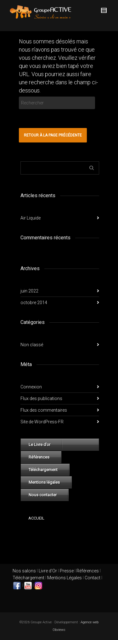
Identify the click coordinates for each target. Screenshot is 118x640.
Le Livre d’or (39, 444)
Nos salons (24, 570)
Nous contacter (43, 495)
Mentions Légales (64, 577)
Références (39, 457)
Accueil (36, 518)
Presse (67, 570)
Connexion (31, 386)
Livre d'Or (47, 570)
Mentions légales (44, 482)
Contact (92, 577)
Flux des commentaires (43, 410)
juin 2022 (29, 290)
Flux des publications (41, 398)
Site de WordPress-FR (42, 421)
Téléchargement (43, 469)
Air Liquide (30, 217)
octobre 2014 (33, 302)
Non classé (31, 344)
